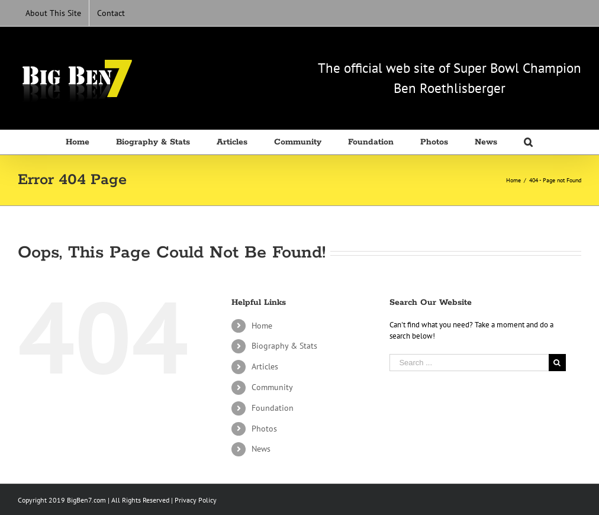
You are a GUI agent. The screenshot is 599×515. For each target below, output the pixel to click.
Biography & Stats (284, 345)
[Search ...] (468, 362)
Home (262, 325)
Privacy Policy (196, 499)
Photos (264, 428)
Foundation (273, 408)
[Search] (529, 142)
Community (272, 387)
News (261, 448)
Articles (265, 366)
